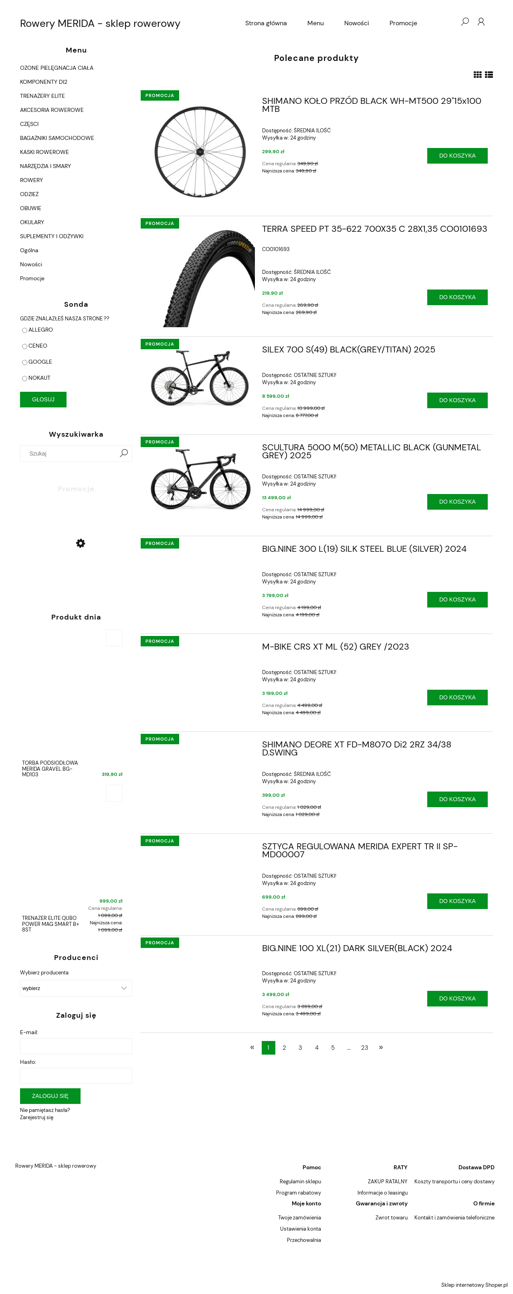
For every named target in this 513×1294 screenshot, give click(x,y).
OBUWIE (30, 208)
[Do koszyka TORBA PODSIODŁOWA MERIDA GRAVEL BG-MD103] (114, 638)
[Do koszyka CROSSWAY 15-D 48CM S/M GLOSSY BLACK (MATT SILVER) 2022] (114, 510)
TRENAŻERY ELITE (42, 95)
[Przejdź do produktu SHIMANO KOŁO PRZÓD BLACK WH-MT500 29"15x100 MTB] (200, 152)
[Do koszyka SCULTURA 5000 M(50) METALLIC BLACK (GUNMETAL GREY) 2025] (457, 502)
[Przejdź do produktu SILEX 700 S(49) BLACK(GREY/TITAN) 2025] (200, 377)
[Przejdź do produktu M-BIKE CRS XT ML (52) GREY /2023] (200, 649)
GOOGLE (40, 361)
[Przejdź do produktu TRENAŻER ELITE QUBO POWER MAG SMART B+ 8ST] (72, 860)
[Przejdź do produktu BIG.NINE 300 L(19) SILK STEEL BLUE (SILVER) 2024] (200, 551)
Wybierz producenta (44, 973)
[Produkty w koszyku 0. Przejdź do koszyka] (448, 22)
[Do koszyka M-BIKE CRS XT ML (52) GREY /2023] (457, 697)
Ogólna (29, 250)
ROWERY (31, 180)
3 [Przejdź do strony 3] (300, 1048)
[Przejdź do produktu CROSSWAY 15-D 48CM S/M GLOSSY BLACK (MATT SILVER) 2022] (72, 564)
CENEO (37, 345)
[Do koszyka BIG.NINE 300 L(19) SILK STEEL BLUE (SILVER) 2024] (457, 600)
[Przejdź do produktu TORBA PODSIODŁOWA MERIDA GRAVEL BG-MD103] (72, 705)
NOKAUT (39, 377)
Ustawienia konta (300, 1228)
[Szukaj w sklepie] (70, 454)
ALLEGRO (40, 329)
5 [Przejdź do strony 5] (333, 1048)
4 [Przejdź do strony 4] (317, 1048)
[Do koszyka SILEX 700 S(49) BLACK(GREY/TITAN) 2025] (457, 400)
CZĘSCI (29, 124)
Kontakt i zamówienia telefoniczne (454, 1217)
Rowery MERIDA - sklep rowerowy (100, 23)
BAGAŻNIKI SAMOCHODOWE (57, 138)
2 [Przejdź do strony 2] (284, 1048)
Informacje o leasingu (382, 1192)
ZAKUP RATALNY (388, 1181)
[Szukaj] (124, 454)
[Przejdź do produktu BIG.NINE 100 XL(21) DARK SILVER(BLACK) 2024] (200, 951)
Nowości (31, 264)
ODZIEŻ (29, 194)
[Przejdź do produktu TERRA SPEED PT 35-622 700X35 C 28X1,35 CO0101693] (200, 276)
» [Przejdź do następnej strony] (381, 1047)
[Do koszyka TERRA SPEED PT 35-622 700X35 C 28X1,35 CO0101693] (457, 297)
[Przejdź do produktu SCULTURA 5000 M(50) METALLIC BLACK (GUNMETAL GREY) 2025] (200, 477)
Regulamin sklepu (300, 1181)
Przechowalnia (304, 1240)
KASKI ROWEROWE (44, 152)
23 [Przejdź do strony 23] (364, 1048)
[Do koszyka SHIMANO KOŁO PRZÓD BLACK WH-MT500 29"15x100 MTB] (457, 156)
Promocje (32, 278)
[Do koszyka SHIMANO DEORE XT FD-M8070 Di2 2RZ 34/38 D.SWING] (457, 799)
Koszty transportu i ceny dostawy (454, 1181)
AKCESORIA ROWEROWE (52, 109)
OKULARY (32, 222)
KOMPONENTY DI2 (43, 81)
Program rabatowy (298, 1192)
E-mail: (29, 1032)
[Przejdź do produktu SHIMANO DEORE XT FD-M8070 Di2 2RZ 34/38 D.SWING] (200, 747)
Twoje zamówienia (299, 1217)
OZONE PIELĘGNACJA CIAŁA (56, 67)
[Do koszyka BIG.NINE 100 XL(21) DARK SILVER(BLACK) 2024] (457, 998)
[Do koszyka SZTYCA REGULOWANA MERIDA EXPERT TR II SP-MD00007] (457, 901)
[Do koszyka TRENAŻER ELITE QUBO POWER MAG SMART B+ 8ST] (114, 793)
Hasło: (28, 1061)
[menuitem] (266, 23)
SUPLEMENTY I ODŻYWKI (51, 236)
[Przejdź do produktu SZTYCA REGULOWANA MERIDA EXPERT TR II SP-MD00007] (200, 849)
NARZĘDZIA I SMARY (45, 166)
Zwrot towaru (392, 1217)
